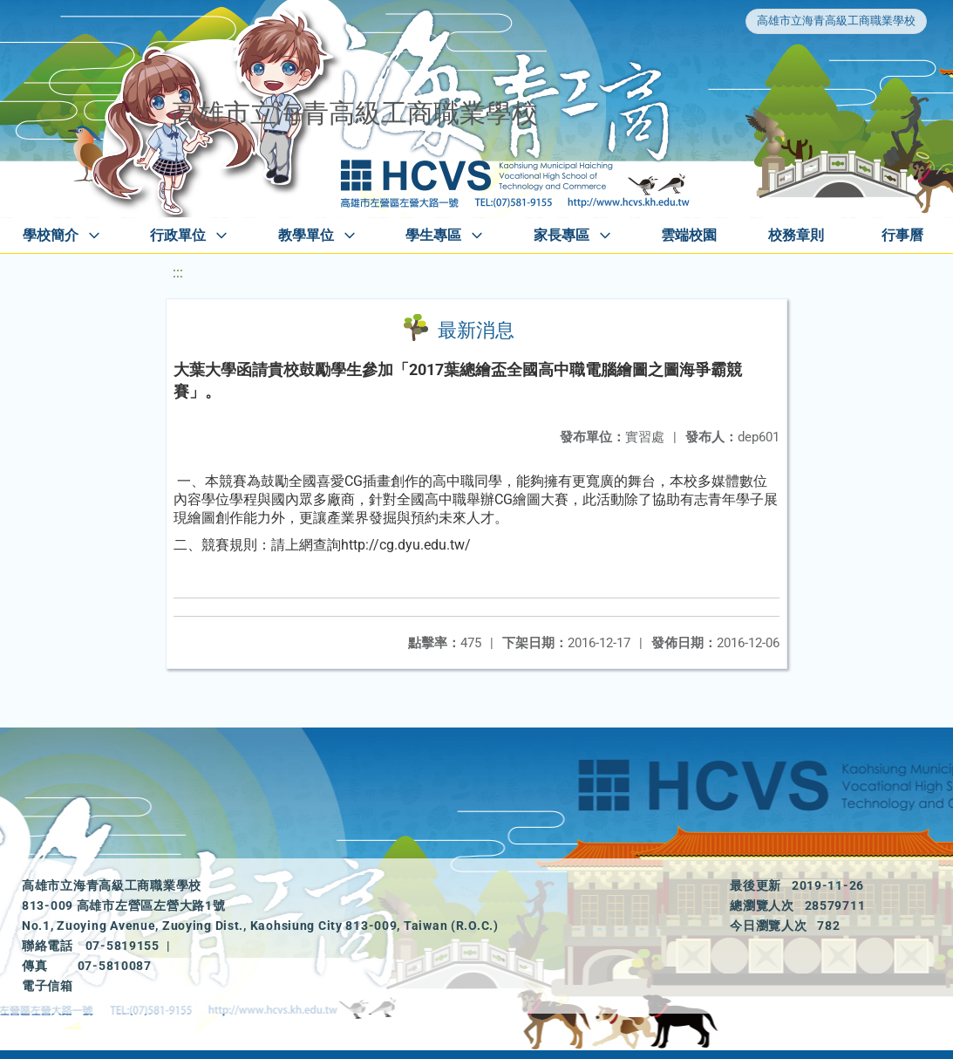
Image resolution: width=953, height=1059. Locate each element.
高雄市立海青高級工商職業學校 (836, 20)
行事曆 (902, 235)
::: (178, 272)
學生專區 (433, 235)
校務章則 (796, 235)
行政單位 (178, 235)
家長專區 (561, 235)
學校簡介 (50, 235)
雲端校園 (689, 235)
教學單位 (306, 235)
